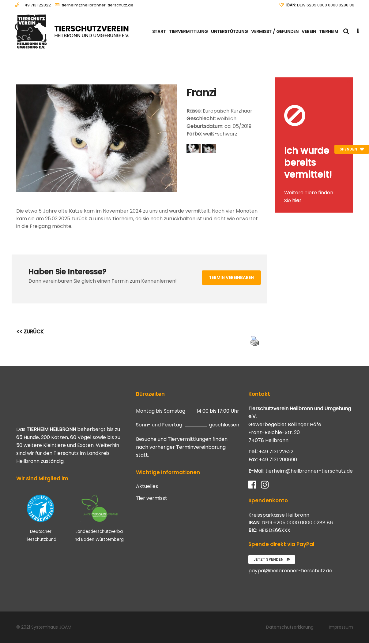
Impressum (341, 627)
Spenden (352, 149)
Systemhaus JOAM (51, 627)
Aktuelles (147, 486)
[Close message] (349, 82)
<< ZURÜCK (30, 331)
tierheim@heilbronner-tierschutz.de (98, 5)
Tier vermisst (151, 498)
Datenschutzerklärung (290, 627)
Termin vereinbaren (231, 277)
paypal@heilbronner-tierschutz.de (290, 570)
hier (296, 200)
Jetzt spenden (272, 559)
